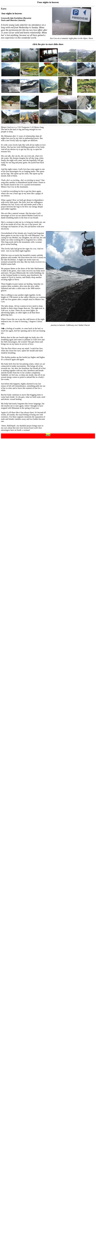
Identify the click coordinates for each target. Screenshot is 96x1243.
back (48, 434)
